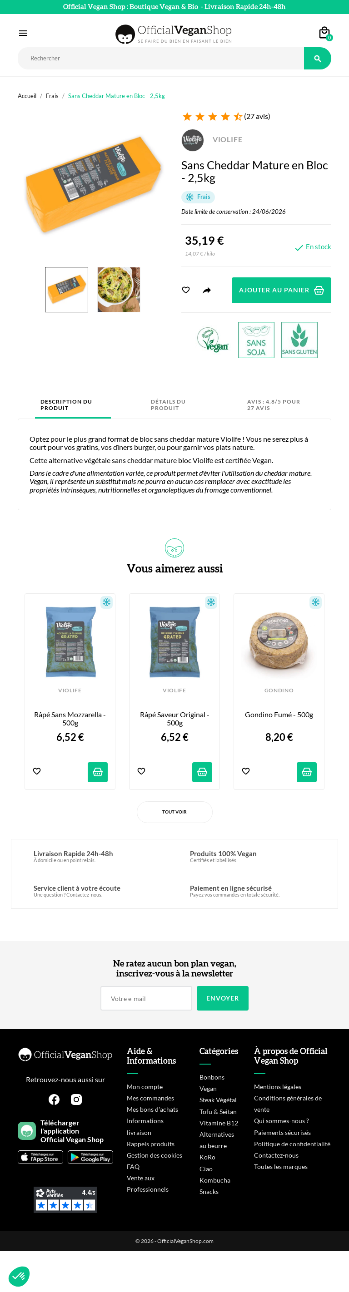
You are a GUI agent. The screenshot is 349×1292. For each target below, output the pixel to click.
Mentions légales (277, 1086)
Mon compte (145, 1086)
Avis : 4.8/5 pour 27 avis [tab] (273, 404)
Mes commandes (150, 1098)
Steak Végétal (218, 1100)
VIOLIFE (212, 139)
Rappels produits (150, 1144)
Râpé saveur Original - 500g (175, 718)
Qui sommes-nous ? (281, 1120)
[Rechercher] (161, 58)
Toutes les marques (281, 1166)
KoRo (207, 1157)
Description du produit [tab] (66, 404)
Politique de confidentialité (292, 1144)
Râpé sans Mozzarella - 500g (70, 718)
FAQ (133, 1166)
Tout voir (174, 811)
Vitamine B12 (218, 1123)
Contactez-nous (276, 1155)
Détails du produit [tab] (168, 404)
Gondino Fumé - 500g (279, 714)
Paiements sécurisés (282, 1132)
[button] (19, 1276)
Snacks (209, 1191)
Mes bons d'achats (152, 1109)
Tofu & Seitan (218, 1111)
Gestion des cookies (154, 1155)
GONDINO (279, 690)
